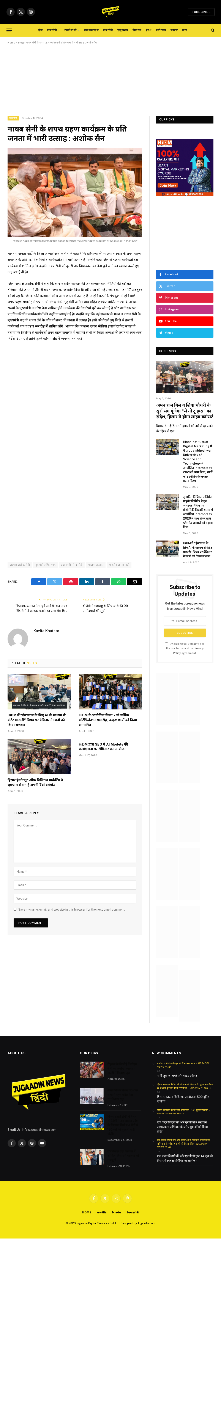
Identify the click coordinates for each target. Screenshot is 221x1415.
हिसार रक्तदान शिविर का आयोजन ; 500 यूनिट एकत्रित (183, 1099)
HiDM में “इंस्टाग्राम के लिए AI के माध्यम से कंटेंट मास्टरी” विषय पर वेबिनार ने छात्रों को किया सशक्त (37, 720)
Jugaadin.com (146, 1223)
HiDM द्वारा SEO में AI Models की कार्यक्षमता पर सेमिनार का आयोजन (103, 746)
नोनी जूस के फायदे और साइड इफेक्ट (177, 1075)
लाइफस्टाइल (91, 30)
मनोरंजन (161, 30)
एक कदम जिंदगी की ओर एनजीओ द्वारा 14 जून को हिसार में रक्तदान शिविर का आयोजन (185, 1158)
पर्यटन (174, 30)
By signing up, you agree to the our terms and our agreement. (185, 648)
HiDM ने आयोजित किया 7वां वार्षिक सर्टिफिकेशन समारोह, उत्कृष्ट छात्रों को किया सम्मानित (108, 720)
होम (40, 30)
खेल (184, 30)
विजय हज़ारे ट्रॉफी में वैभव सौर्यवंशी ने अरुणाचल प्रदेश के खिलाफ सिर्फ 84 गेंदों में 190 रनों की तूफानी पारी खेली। (122, 1125)
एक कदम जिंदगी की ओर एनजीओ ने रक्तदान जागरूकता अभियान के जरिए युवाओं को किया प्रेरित (182, 1127)
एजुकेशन (122, 30)
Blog (21, 42)
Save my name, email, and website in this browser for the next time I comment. (71, 909)
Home (11, 42)
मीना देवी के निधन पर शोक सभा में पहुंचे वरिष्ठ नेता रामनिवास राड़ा (122, 1095)
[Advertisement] (110, 83)
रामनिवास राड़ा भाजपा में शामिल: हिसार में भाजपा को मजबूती (123, 1156)
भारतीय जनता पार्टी (119, 564)
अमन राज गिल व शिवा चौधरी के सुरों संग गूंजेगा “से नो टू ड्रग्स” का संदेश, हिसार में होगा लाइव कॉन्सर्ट (184, 411)
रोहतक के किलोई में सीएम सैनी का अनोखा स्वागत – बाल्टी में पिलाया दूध (122, 1068)
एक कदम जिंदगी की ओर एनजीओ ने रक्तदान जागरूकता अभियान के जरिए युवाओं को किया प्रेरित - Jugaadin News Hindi (183, 1144)
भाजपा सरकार (96, 564)
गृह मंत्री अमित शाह (45, 564)
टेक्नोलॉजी (71, 30)
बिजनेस (137, 30)
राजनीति (52, 30)
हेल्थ (149, 30)
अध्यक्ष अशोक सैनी (20, 564)
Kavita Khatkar (46, 631)
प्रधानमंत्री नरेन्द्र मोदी (71, 564)
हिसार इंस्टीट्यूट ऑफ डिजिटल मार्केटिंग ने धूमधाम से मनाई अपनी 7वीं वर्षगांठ (35, 782)
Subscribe (201, 12)
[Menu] (9, 30)
